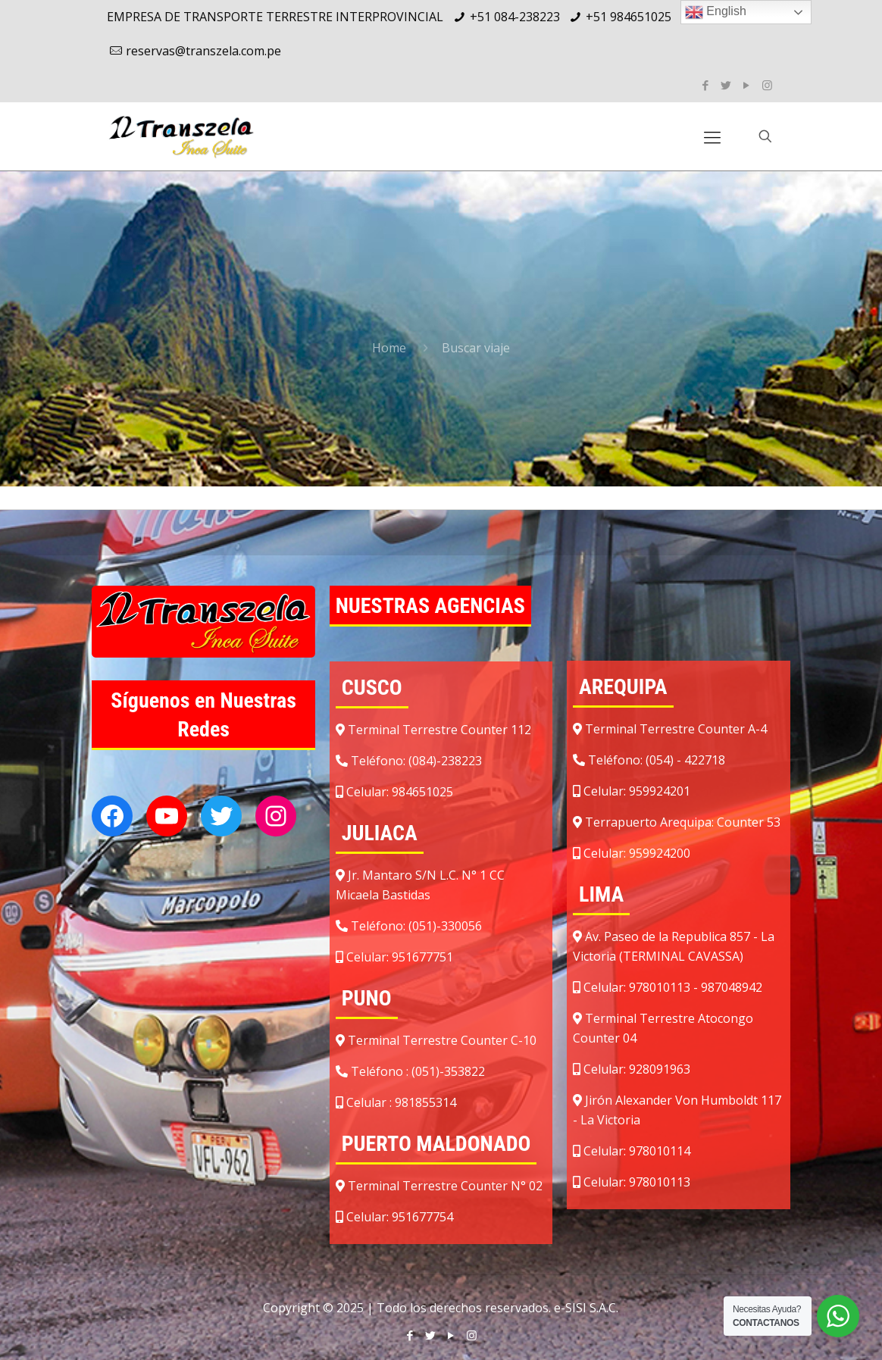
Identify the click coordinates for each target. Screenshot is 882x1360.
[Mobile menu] (712, 136)
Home (389, 347)
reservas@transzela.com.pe (203, 50)
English (715, 12)
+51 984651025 (628, 16)
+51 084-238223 (515, 16)
